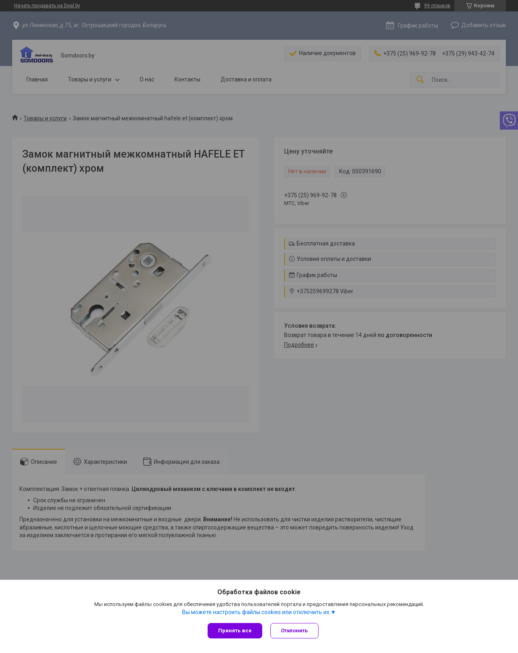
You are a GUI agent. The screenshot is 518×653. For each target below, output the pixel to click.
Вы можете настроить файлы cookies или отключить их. (256, 612)
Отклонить (294, 630)
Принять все (235, 630)
